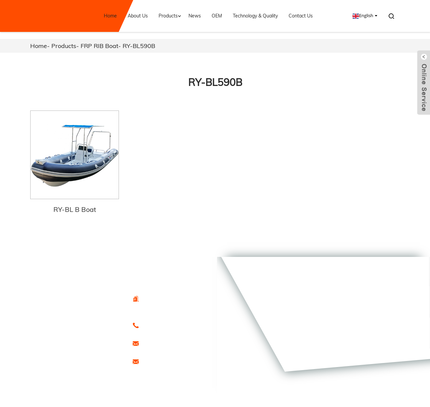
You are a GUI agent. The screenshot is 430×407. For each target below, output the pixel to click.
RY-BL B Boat (74, 209)
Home (110, 16)
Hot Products (74, 361)
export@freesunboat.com (167, 343)
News (194, 16)
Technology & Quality (255, 16)
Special (71, 368)
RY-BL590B (139, 46)
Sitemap (103, 361)
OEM (217, 16)
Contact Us (301, 16)
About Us (138, 16)
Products (170, 16)
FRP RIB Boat (99, 46)
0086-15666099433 (161, 325)
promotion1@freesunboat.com (172, 361)
